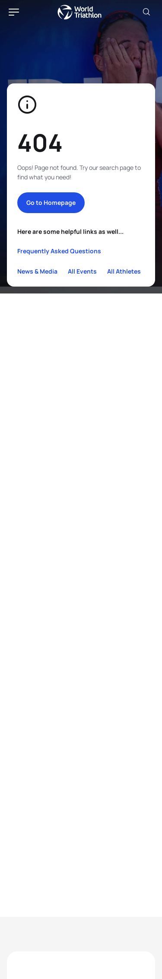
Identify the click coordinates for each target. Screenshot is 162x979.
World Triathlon (79, 12)
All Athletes (124, 271)
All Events (82, 271)
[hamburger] (13, 12)
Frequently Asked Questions (59, 251)
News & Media (37, 271)
